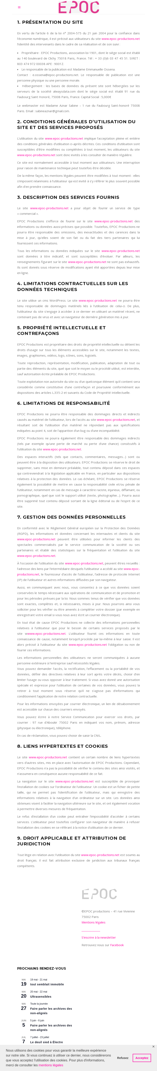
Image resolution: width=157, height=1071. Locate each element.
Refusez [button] (122, 1058)
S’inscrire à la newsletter (99, 937)
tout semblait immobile (47, 984)
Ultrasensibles (41, 996)
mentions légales (51, 1065)
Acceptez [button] (142, 1058)
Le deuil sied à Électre (46, 1042)
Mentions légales (93, 922)
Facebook (117, 945)
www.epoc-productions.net (121, 39)
